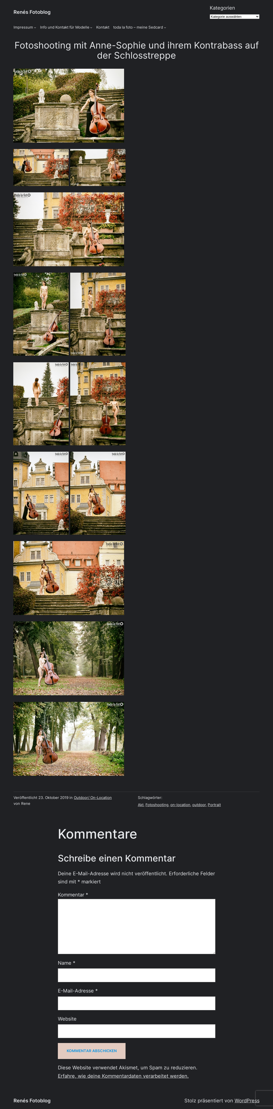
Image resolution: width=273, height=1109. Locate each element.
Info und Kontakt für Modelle (64, 27)
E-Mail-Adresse (78, 991)
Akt (141, 805)
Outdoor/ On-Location (93, 797)
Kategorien (222, 8)
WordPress (247, 1101)
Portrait (214, 805)
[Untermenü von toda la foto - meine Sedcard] (165, 27)
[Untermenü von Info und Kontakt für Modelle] (91, 27)
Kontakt (102, 27)
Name (66, 963)
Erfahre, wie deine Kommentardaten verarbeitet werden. (123, 1076)
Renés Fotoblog (32, 12)
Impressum (23, 27)
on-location (180, 805)
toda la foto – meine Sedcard (138, 27)
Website (67, 1019)
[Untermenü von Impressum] (35, 27)
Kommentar (73, 895)
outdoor (199, 805)
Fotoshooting (156, 805)
